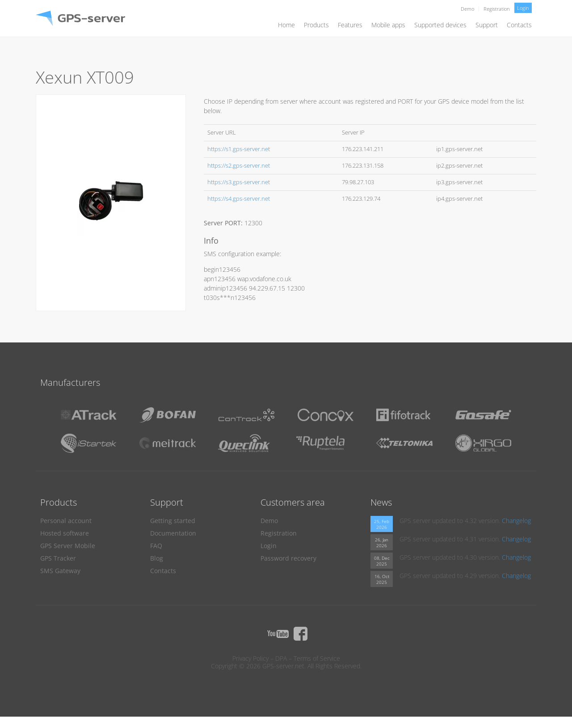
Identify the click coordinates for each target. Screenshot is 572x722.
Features (350, 25)
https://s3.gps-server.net (238, 182)
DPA (281, 658)
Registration (497, 8)
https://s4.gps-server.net (238, 199)
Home (286, 25)
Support (486, 25)
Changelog (516, 520)
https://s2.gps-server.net (238, 165)
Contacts (519, 25)
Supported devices (440, 25)
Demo (467, 8)
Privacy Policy (250, 658)
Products (316, 25)
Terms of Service (317, 658)
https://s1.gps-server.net (238, 149)
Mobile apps (388, 25)
